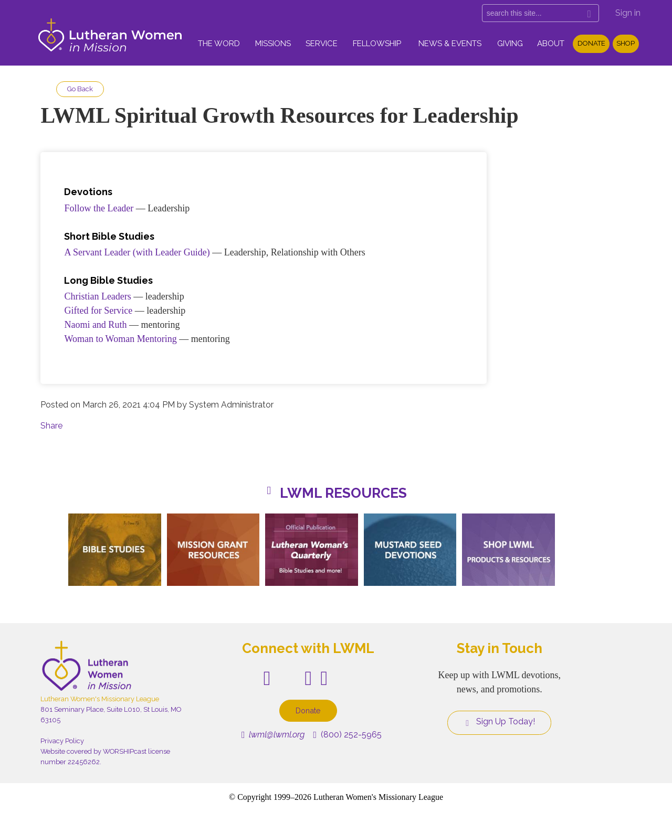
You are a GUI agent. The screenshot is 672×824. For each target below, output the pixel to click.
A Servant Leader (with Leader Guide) (136, 252)
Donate (591, 43)
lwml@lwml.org (273, 735)
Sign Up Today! (499, 721)
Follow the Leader (98, 208)
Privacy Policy (62, 741)
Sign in (627, 13)
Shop (625, 43)
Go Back (80, 89)
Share (51, 426)
